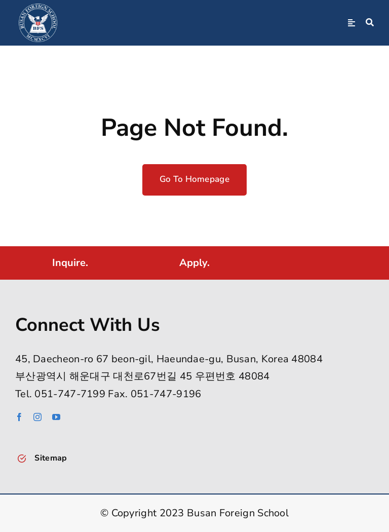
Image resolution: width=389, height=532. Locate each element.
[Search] (370, 23)
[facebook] (19, 417)
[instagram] (37, 417)
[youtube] (56, 417)
